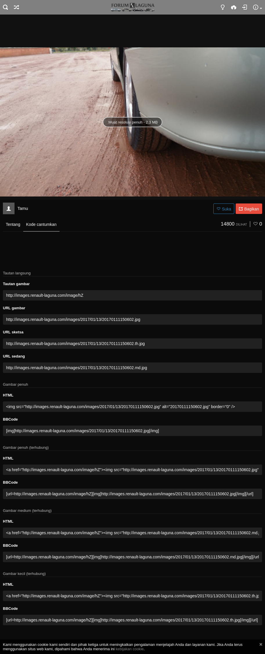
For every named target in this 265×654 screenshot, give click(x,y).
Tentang (13, 224)
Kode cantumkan (41, 224)
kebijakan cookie (130, 649)
